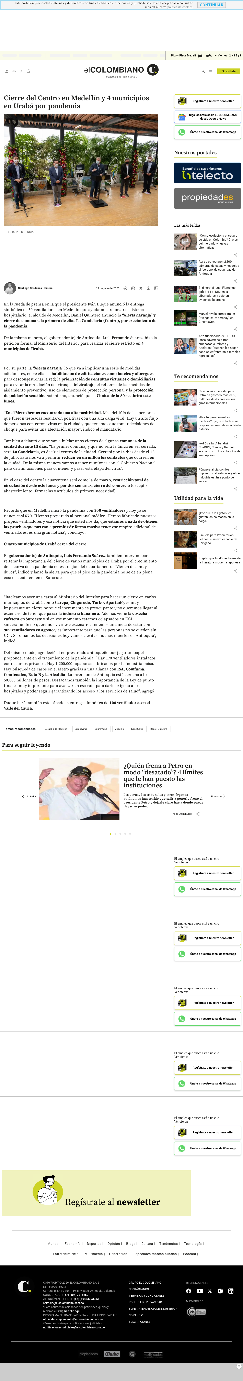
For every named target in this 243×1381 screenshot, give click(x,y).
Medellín (119, 729)
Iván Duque (137, 729)
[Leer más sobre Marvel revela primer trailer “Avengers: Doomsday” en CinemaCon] (220, 318)
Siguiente (219, 796)
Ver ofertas (181, 862)
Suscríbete (228, 71)
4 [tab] (126, 835)
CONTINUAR (211, 5)
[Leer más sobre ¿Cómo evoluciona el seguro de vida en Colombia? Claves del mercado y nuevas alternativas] (220, 242)
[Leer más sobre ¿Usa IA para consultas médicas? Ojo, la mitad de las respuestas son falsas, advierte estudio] (220, 423)
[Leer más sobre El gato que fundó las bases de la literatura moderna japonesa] (220, 560)
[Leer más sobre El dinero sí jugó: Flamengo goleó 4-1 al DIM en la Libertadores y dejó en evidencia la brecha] (220, 294)
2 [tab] (116, 835)
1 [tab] (111, 835)
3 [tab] (121, 835)
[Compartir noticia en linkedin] (156, 288)
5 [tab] (131, 835)
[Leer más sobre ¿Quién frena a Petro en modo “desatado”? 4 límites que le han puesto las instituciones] (164, 801)
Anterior (29, 796)
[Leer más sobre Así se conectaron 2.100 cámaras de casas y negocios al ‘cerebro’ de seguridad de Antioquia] (220, 268)
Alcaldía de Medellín (56, 729)
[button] (236, 255)
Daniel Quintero (158, 729)
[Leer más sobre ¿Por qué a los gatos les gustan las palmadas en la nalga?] (220, 517)
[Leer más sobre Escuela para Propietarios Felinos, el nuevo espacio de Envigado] (220, 539)
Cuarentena (101, 729)
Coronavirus (81, 729)
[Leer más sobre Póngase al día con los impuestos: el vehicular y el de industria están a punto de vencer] (220, 476)
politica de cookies (180, 7)
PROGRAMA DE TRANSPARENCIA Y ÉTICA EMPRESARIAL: (80, 1315)
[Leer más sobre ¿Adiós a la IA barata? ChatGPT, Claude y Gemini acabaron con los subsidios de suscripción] (220, 449)
